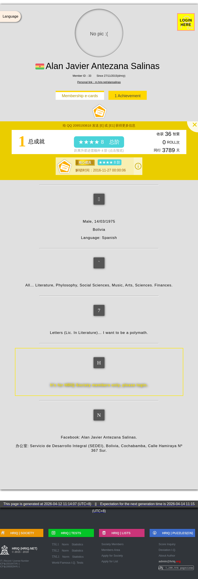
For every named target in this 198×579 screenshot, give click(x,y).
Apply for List (109, 561)
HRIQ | (69, 533)
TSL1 (55, 544)
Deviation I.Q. (167, 550)
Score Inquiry (167, 544)
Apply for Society (112, 555)
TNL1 (55, 556)
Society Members (112, 544)
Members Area (110, 550)
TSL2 (55, 550)
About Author (167, 555)
